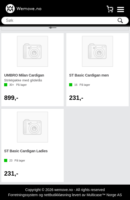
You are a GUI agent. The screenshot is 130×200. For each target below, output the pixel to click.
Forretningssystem (23, 195)
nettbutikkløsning (57, 195)
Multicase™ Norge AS (104, 195)
